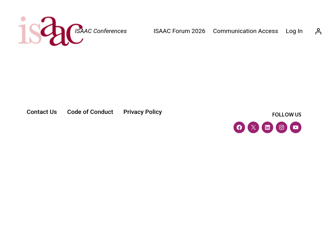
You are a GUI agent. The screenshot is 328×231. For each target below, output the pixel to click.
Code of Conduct (90, 112)
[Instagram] (281, 127)
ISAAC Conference (62, 152)
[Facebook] (239, 127)
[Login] (318, 31)
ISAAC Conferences (101, 31)
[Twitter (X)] (253, 127)
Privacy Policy (142, 112)
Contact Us (42, 112)
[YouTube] (295, 127)
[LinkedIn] (267, 127)
